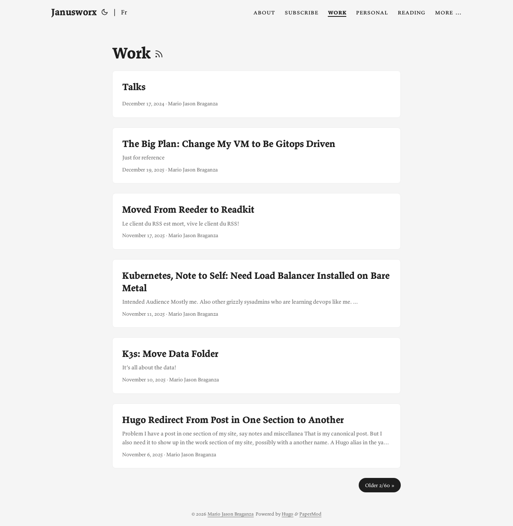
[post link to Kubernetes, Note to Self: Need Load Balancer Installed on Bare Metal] (256, 294)
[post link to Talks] (256, 94)
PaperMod (310, 514)
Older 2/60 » (379, 485)
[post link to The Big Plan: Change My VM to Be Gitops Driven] (256, 155)
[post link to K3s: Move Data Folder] (256, 365)
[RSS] (159, 53)
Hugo (287, 514)
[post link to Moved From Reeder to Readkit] (256, 221)
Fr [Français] (124, 12)
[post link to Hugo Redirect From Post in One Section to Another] (256, 436)
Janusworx (74, 12)
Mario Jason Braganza (231, 514)
